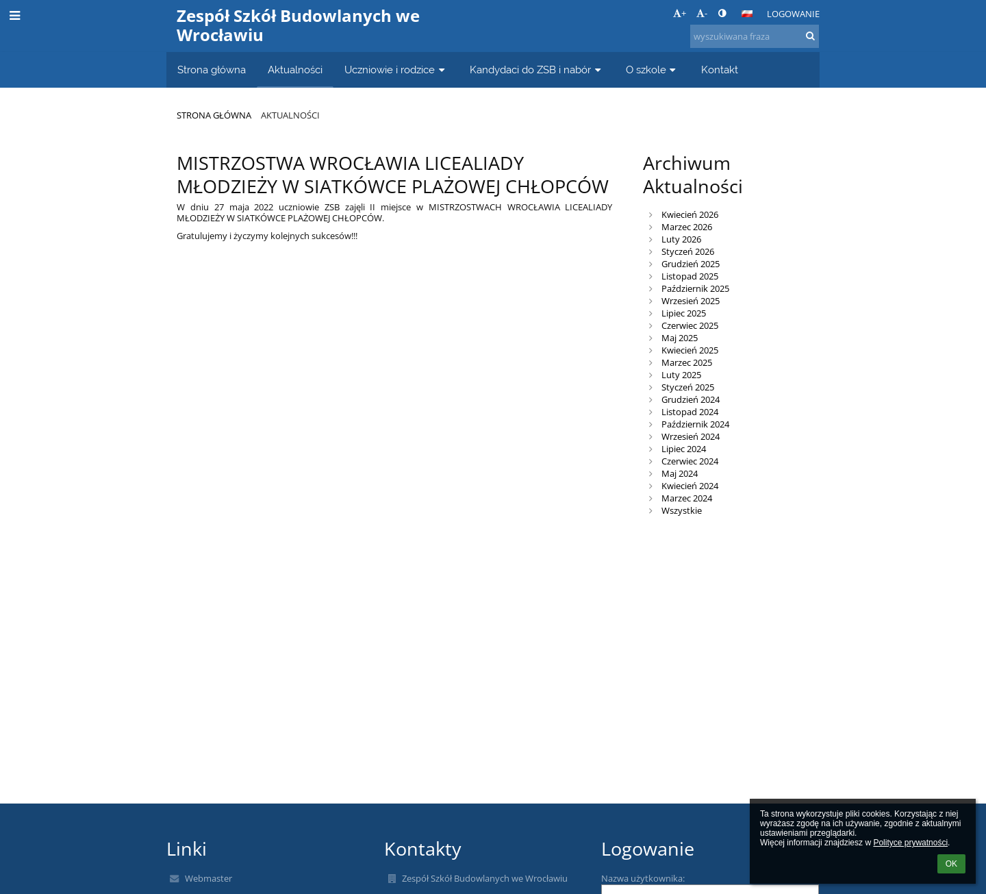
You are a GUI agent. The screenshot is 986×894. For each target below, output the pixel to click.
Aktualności (290, 115)
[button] (747, 13)
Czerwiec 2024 (689, 461)
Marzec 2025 (686, 362)
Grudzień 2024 (690, 399)
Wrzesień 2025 (690, 301)
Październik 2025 (695, 288)
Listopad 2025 (689, 276)
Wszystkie (681, 510)
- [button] (701, 13)
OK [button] (951, 864)
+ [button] (679, 13)
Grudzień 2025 (690, 264)
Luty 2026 (681, 239)
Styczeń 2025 (687, 387)
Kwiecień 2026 (689, 214)
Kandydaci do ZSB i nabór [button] (537, 69)
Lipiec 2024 (683, 449)
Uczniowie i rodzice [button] (396, 69)
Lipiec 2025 (683, 313)
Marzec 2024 (686, 498)
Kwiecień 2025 (689, 350)
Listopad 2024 (689, 412)
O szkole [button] (652, 69)
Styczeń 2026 (687, 251)
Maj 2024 (679, 473)
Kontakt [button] (719, 69)
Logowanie (793, 14)
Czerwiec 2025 (689, 325)
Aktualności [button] (295, 69)
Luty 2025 (681, 375)
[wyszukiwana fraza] (755, 36)
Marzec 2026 (686, 227)
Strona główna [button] (211, 69)
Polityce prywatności (910, 842)
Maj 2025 (679, 338)
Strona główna (214, 115)
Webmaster (208, 878)
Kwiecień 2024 (689, 486)
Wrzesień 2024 (690, 436)
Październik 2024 (695, 424)
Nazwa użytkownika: (643, 878)
